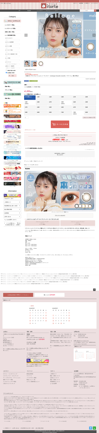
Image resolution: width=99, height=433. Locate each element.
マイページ (29, 371)
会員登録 (81, 3)
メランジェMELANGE (27, 281)
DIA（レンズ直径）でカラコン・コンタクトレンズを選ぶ (24, 277)
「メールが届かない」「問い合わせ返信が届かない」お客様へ (12, 224)
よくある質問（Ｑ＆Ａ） (11, 219)
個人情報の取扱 (8, 209)
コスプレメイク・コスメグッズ (10, 375)
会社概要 (76, 371)
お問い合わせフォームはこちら (81, 340)
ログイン (76, 3)
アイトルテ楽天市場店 (26, 421)
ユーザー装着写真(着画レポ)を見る (59, 149)
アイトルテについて (8, 393)
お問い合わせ (7, 216)
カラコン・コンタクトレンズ (8, 277)
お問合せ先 (76, 331)
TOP (1, 277)
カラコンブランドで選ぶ (18, 281)
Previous (26, 35)
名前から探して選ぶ (10, 31)
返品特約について (58, 345)
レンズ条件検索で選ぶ (10, 35)
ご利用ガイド (87, 3)
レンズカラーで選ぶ (10, 25)
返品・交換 (53, 331)
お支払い (5, 331)
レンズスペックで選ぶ (10, 28)
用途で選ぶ (7, 86)
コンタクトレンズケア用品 (9, 381)
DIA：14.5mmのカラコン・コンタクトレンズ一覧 (43, 277)
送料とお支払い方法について (14, 348)
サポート (52, 371)
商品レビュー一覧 (31, 379)
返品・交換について (55, 379)
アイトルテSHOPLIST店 (81, 421)
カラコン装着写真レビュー (33, 381)
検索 (95, 11)
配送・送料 (29, 331)
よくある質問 (53, 383)
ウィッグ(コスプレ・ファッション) (11, 377)
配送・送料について (55, 375)
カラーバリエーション (30, 69)
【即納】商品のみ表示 (11, 70)
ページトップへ (94, 290)
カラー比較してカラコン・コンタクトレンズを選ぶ (23, 279)
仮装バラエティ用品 (8, 379)
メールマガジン (95, 3)
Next (94, 35)
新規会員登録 (30, 373)
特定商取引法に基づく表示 (10, 205)
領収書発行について (55, 381)
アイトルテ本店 (7, 421)
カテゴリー (6, 371)
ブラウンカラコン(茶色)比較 (38, 279)
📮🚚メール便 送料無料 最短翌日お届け (49, 1)
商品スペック (28, 236)
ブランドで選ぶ (8, 90)
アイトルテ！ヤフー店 (45, 421)
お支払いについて (54, 377)
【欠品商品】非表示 (10, 72)
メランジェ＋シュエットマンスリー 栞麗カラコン (60, 214)
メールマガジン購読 (31, 377)
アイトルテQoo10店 (63, 421)
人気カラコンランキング (9, 383)
